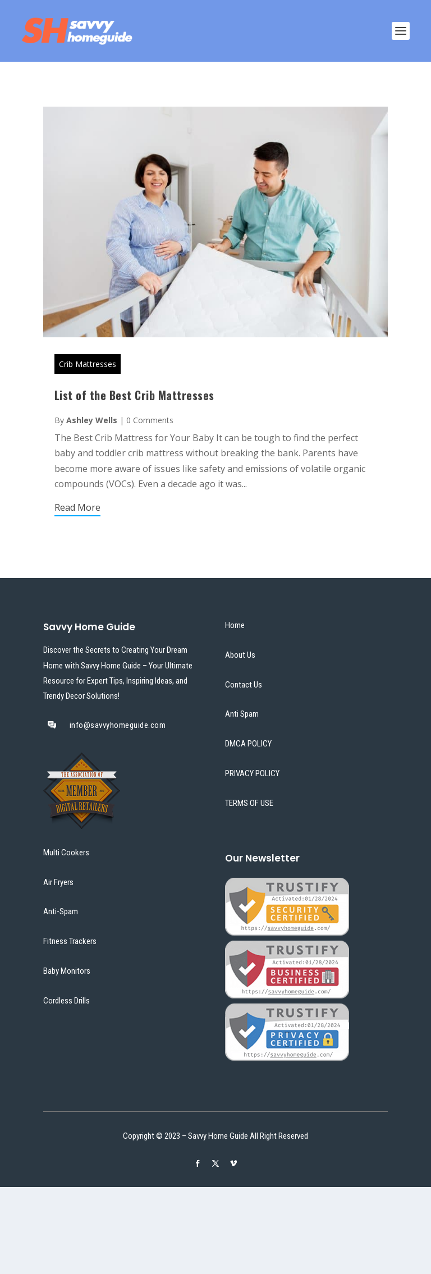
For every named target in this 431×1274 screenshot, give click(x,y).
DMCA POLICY (248, 744)
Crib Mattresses (87, 364)
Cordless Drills (66, 1001)
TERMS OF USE (249, 803)
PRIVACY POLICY (252, 773)
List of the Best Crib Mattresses (134, 395)
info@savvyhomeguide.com (118, 725)
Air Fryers (58, 882)
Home (235, 625)
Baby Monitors (66, 971)
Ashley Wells (91, 420)
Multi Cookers (66, 852)
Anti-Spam (60, 911)
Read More (77, 507)
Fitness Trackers (70, 941)
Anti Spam (242, 714)
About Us (240, 655)
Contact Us (243, 685)
